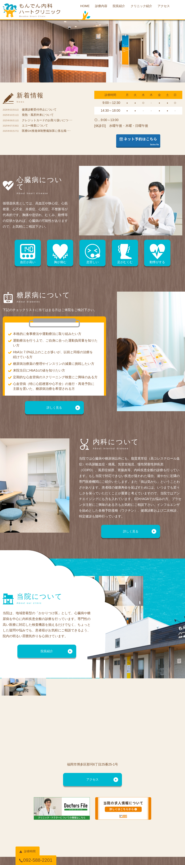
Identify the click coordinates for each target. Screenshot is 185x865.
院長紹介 (118, 7)
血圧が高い (29, 254)
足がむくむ (124, 254)
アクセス (165, 7)
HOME (82, 7)
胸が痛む (60, 254)
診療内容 (99, 7)
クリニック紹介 (142, 7)
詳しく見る (54, 408)
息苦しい (92, 254)
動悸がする (156, 254)
